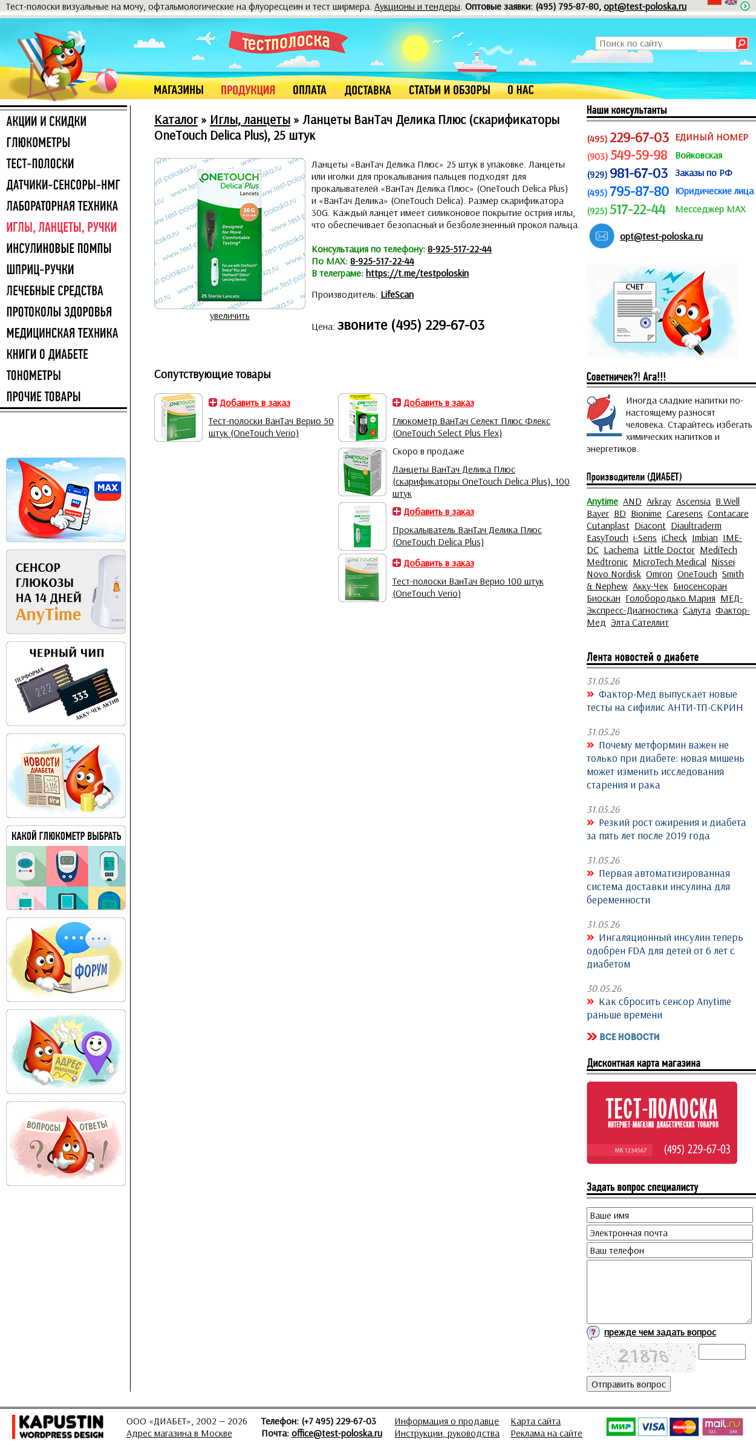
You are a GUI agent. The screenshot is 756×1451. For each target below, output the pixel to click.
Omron (659, 574)
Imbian (705, 537)
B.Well (727, 501)
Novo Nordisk (614, 574)
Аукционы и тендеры (417, 6)
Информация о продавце (446, 1421)
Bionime (646, 513)
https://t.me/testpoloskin (417, 273)
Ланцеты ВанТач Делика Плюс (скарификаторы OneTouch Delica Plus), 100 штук (481, 481)
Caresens (684, 513)
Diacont (650, 525)
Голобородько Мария (670, 598)
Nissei (723, 561)
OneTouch (697, 574)
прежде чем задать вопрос (660, 1332)
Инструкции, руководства (447, 1433)
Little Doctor (669, 549)
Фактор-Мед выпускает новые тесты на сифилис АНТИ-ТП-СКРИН (665, 700)
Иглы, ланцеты (250, 119)
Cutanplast (608, 525)
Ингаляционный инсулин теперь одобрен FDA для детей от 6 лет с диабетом (665, 950)
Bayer (598, 513)
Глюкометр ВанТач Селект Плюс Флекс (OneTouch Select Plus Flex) (471, 426)
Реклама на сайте (546, 1433)
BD (620, 513)
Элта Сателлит (640, 622)
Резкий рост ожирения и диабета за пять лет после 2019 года (666, 828)
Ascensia (693, 501)
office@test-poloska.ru (337, 1433)
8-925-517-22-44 (460, 249)
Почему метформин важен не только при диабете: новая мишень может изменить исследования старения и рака (666, 764)
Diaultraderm (696, 525)
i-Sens (645, 537)
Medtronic (607, 561)
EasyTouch (607, 537)
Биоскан (604, 598)
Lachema (621, 549)
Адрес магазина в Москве (179, 1433)
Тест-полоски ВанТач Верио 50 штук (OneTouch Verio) (271, 426)
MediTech (718, 549)
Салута (697, 610)
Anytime (602, 501)
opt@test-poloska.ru (645, 6)
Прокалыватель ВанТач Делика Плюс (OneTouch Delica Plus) (467, 535)
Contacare (728, 513)
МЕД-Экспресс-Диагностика (665, 604)
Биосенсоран (700, 586)
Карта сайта (535, 1421)
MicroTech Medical (669, 561)
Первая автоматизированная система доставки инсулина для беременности (658, 886)
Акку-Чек (650, 586)
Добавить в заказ (255, 402)
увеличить (230, 315)
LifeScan (397, 294)
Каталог (176, 119)
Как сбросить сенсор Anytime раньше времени (659, 1007)
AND (632, 501)
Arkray (659, 501)
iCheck (674, 537)
